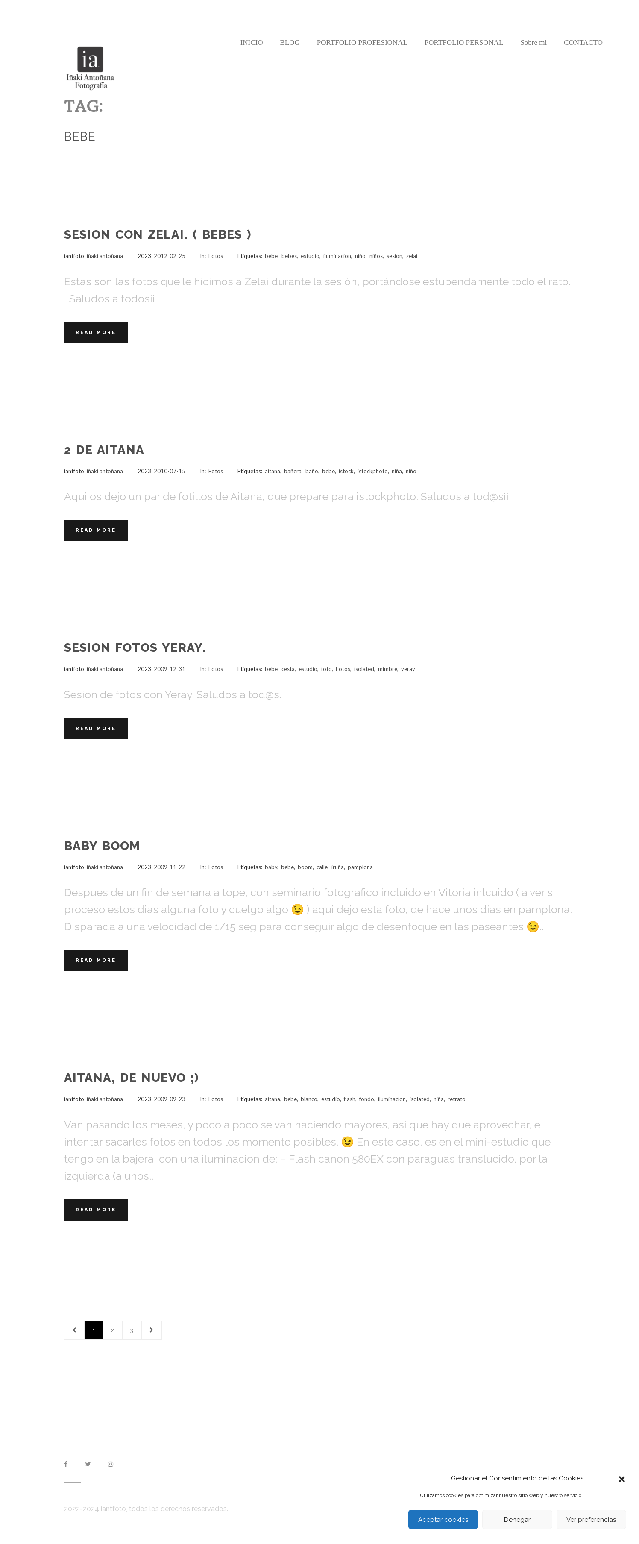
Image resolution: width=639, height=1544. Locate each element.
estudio (310, 255)
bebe (271, 255)
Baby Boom (102, 846)
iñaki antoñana (105, 255)
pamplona (360, 867)
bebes (289, 255)
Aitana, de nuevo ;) (131, 1078)
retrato (457, 1099)
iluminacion (337, 255)
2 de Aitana (104, 450)
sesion (394, 255)
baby (271, 867)
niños (376, 255)
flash (349, 1099)
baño (311, 471)
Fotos (215, 255)
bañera (293, 471)
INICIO (251, 42)
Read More (96, 332)
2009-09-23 (169, 1099)
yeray (408, 668)
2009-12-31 (169, 668)
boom (305, 867)
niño (360, 255)
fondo (366, 1099)
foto (326, 668)
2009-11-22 (169, 867)
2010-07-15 (169, 471)
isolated (364, 668)
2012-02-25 (169, 255)
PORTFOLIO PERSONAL (464, 42)
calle (322, 867)
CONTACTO (583, 42)
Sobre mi (533, 42)
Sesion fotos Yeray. (135, 648)
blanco (309, 1099)
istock (346, 471)
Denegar (517, 1519)
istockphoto (373, 471)
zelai (411, 255)
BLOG (290, 42)
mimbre (387, 668)
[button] (622, 1478)
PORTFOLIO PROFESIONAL (362, 42)
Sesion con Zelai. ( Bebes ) (157, 235)
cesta (288, 668)
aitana (272, 471)
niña (397, 471)
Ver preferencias (591, 1519)
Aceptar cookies (443, 1519)
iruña (337, 867)
